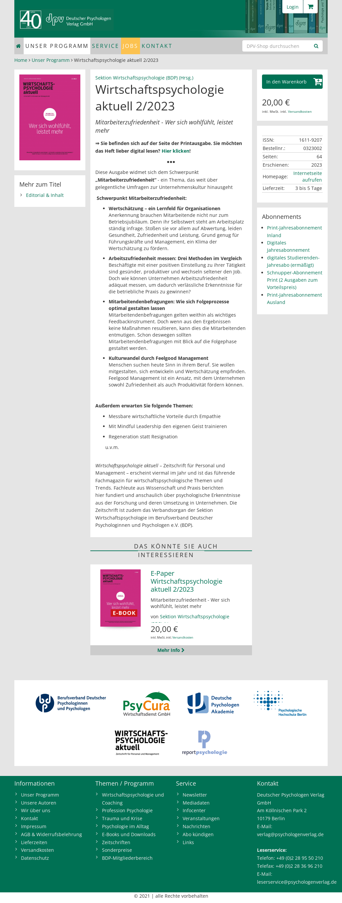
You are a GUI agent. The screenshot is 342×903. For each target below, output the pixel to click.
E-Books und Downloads (129, 834)
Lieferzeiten (34, 842)
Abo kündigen (198, 834)
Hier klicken (175, 151)
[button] (292, 82)
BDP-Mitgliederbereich (127, 858)
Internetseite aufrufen (307, 176)
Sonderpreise (117, 850)
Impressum (33, 826)
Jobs (130, 46)
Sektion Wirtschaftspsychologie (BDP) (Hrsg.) (144, 78)
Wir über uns (35, 810)
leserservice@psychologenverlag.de (297, 882)
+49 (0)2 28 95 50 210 (299, 858)
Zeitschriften (116, 842)
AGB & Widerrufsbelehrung (51, 834)
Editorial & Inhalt (45, 195)
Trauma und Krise (122, 818)
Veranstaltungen (201, 818)
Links (188, 842)
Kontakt (157, 46)
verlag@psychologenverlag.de (290, 834)
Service (105, 46)
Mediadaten (196, 803)
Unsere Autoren (38, 803)
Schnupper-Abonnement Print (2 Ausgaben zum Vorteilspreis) (294, 280)
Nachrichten (196, 826)
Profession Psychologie (127, 810)
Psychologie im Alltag (125, 826)
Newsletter (195, 795)
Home (20, 60)
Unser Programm (57, 46)
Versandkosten (182, 637)
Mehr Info (171, 650)
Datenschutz (35, 858)
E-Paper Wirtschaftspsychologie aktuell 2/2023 (186, 581)
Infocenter (194, 810)
